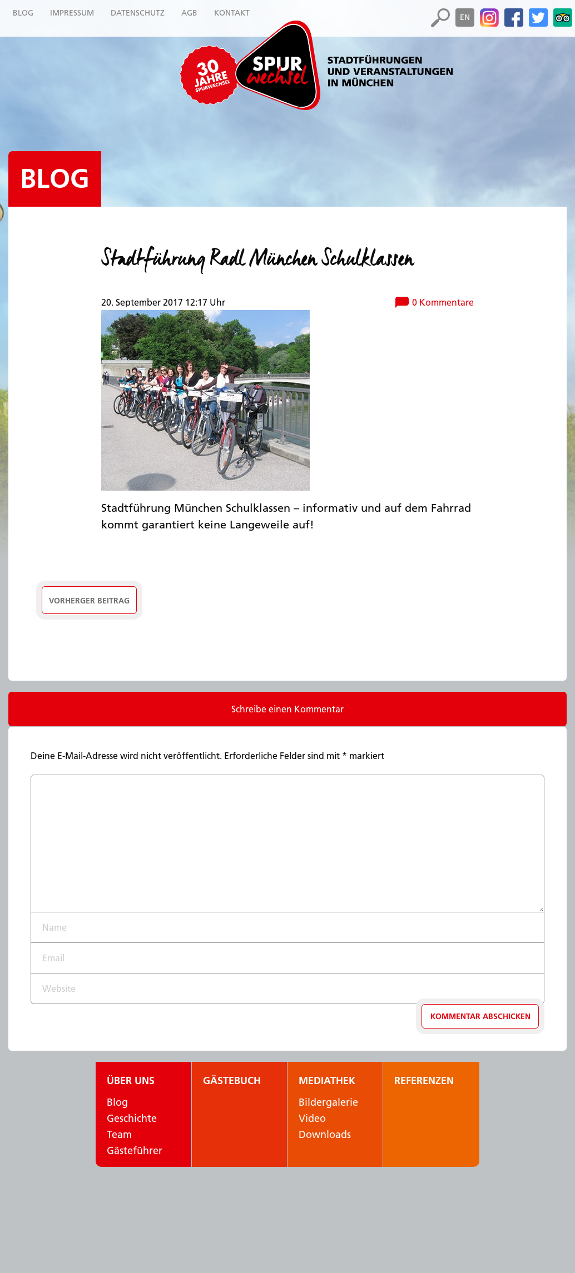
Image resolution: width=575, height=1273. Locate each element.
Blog (55, 178)
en (465, 17)
